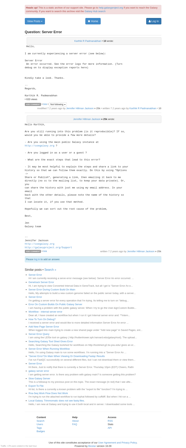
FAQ (74, 424)
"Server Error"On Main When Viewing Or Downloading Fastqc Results (67, 356)
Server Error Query (39, 334)
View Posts (35, 21)
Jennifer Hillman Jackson (80, 108)
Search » (50, 269)
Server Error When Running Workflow (49, 348)
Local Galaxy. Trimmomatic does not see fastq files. (57, 400)
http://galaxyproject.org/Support (48, 247)
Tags (39, 427)
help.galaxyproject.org (111, 7)
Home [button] (93, 21)
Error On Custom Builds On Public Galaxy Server (55, 304)
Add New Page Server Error (44, 326)
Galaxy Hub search (95, 11)
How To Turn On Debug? (42, 319)
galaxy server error (39, 370)
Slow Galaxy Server (39, 378)
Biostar (92, 446)
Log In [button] (154, 21)
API (110, 427)
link (45, 104)
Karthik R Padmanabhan (87, 41)
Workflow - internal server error (45, 311)
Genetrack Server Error (41, 282)
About (75, 420)
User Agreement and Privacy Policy (117, 442)
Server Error (35, 274)
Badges (41, 431)
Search (40, 420)
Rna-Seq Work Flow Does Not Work (48, 393)
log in (37, 259)
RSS (110, 420)
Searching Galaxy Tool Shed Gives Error (51, 341)
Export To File (36, 385)
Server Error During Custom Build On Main (52, 289)
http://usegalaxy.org (39, 146)
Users (40, 424)
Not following (57, 104)
